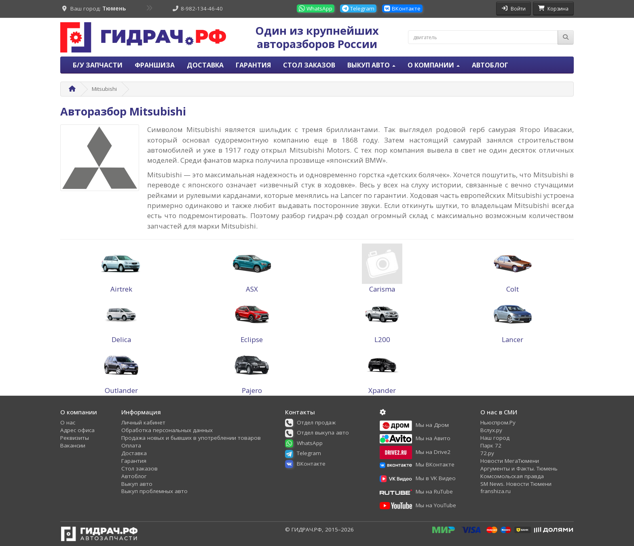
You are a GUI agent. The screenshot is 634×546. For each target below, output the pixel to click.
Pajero (252, 390)
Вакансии (72, 445)
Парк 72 (490, 445)
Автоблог (490, 65)
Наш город (494, 437)
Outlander (121, 390)
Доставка (205, 65)
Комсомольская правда (512, 476)
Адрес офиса (77, 430)
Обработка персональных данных (167, 430)
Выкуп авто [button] (371, 65)
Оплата (131, 445)
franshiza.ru (495, 491)
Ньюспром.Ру (498, 422)
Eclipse (252, 339)
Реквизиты (74, 437)
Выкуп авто (136, 483)
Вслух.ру (491, 430)
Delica (121, 339)
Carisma (382, 289)
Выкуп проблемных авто (154, 491)
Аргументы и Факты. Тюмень (519, 468)
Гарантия (253, 65)
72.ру (487, 453)
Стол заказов (309, 65)
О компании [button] (434, 65)
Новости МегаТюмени (509, 460)
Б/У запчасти (98, 65)
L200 (382, 339)
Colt (512, 289)
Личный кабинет (143, 422)
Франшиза (155, 65)
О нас (67, 422)
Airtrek (121, 289)
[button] (313, 422)
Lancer (512, 339)
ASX (252, 289)
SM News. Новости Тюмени (516, 483)
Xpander (382, 390)
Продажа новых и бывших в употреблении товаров (191, 437)
